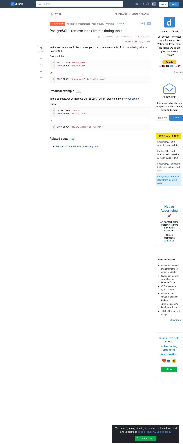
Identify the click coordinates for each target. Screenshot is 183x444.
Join (169, 369)
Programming (58, 23)
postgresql (85, 24)
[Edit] (142, 23)
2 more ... (121, 23)
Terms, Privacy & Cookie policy (154, 431)
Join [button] (174, 4)
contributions (126, 37)
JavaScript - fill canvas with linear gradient (169, 296)
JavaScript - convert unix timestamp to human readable (170, 268)
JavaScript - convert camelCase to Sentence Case (170, 279)
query (101, 24)
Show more (175, 320)
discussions (145, 37)
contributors (108, 37)
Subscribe (176, 117)
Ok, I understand (145, 438)
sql (94, 24)
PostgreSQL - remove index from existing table (86, 31)
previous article (130, 98)
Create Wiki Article (140, 14)
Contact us (169, 240)
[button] (137, 3)
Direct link (178, 72)
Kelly (141, 41)
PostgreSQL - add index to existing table (77, 146)
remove (110, 24)
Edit (78, 91)
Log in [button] (164, 4)
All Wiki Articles (122, 14)
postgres (72, 24)
